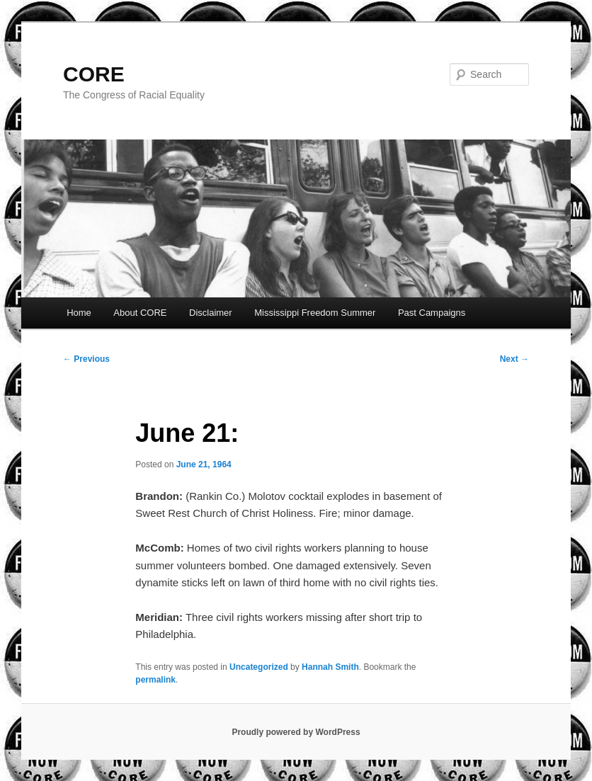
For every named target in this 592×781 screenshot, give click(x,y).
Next (514, 359)
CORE (94, 74)
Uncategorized (258, 667)
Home (79, 312)
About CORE (139, 312)
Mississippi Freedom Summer (314, 312)
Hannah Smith (330, 667)
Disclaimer (210, 312)
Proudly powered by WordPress (296, 732)
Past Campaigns (431, 312)
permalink (155, 680)
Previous (86, 359)
